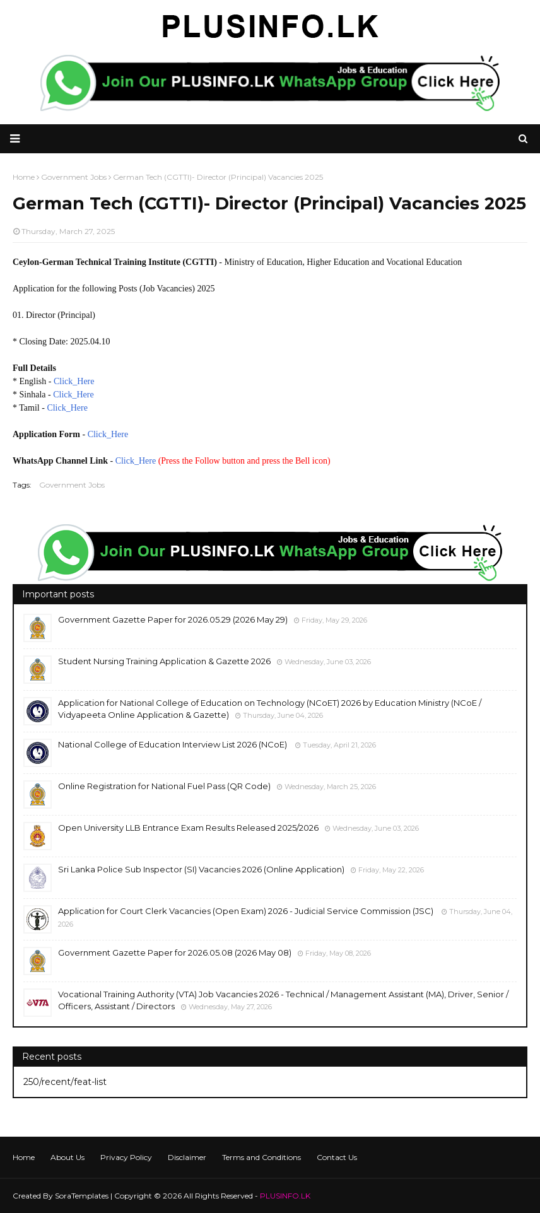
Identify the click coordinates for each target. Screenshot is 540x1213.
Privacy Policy (126, 1157)
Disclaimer (187, 1157)
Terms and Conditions (261, 1157)
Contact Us (337, 1157)
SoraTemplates (82, 1195)
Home (24, 1157)
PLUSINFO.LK (285, 1195)
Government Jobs (72, 484)
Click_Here (74, 381)
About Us (67, 1157)
